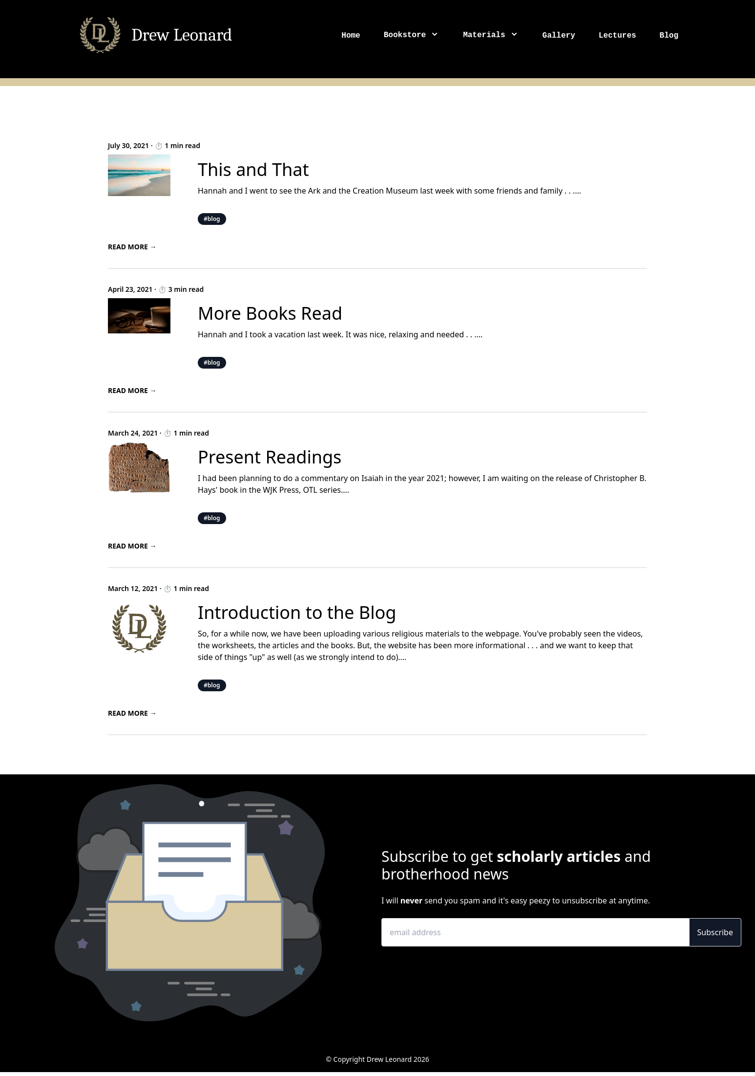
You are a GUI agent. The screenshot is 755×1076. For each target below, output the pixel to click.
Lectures (617, 35)
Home (350, 35)
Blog (669, 35)
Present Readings (269, 457)
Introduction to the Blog (297, 612)
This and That (253, 169)
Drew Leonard (181, 35)
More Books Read (270, 313)
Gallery (559, 35)
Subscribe (715, 932)
